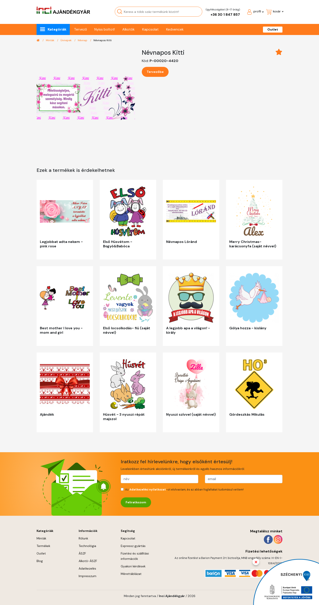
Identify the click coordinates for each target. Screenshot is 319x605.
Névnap (83, 40)
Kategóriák (57, 29)
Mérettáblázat (131, 574)
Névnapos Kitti (102, 40)
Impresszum (87, 576)
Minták (50, 40)
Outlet (272, 29)
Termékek (43, 546)
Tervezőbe (155, 72)
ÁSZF (82, 553)
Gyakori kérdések (133, 566)
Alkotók (128, 29)
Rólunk (83, 538)
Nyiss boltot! (104, 29)
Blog (40, 561)
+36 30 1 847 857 (225, 14)
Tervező (80, 29)
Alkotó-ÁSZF (88, 561)
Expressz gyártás (133, 546)
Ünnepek (66, 40)
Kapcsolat (150, 29)
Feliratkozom (136, 502)
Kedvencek (175, 29)
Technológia (87, 546)
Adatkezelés (87, 568)
